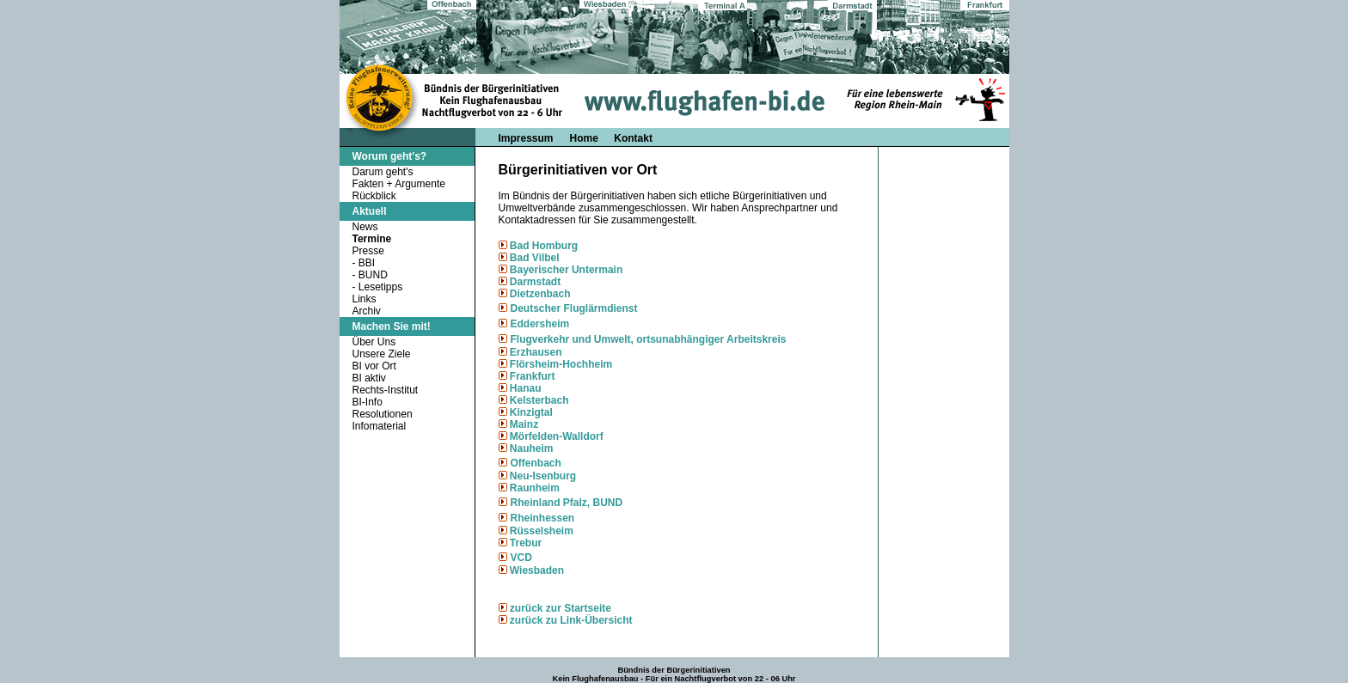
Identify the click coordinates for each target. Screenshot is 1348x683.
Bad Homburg (544, 246)
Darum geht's (383, 172)
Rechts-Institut (385, 390)
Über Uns (374, 342)
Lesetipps (380, 287)
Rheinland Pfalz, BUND (567, 503)
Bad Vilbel (533, 258)
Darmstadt (534, 282)
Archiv (366, 311)
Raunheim (535, 488)
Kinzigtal (531, 412)
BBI (366, 263)
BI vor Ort (374, 366)
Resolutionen (382, 414)
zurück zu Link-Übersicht (571, 620)
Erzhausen (534, 352)
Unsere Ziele (381, 354)
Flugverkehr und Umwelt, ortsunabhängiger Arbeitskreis (649, 339)
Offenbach (536, 463)
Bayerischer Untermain (566, 270)
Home (586, 138)
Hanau (524, 388)
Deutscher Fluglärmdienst (574, 308)
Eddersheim (540, 324)
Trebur (526, 543)
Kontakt (633, 138)
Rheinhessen (543, 518)
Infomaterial (379, 426)
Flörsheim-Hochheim (560, 364)
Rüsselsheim (541, 531)
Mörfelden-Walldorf (555, 436)
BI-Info (367, 402)
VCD (521, 558)
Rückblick (374, 196)
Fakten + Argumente (398, 184)
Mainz (524, 424)
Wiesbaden (536, 570)
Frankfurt (531, 376)
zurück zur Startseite (560, 608)
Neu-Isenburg (543, 476)
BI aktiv (369, 378)
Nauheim (532, 448)
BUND (373, 275)
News (365, 227)
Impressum (526, 138)
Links (364, 299)
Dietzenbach (539, 294)
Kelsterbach (539, 400)
